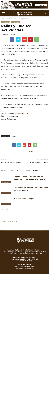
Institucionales (11, 19)
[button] (46, 13)
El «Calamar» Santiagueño (25, 198)
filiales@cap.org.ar (21, 113)
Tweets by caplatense (9, 221)
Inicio (3, 19)
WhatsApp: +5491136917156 (32, 253)
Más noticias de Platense (32, 171)
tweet (31, 151)
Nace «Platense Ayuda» (39, 163)
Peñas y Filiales (23, 19)
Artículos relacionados (10, 171)
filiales (14, 136)
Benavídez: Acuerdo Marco (11, 163)
